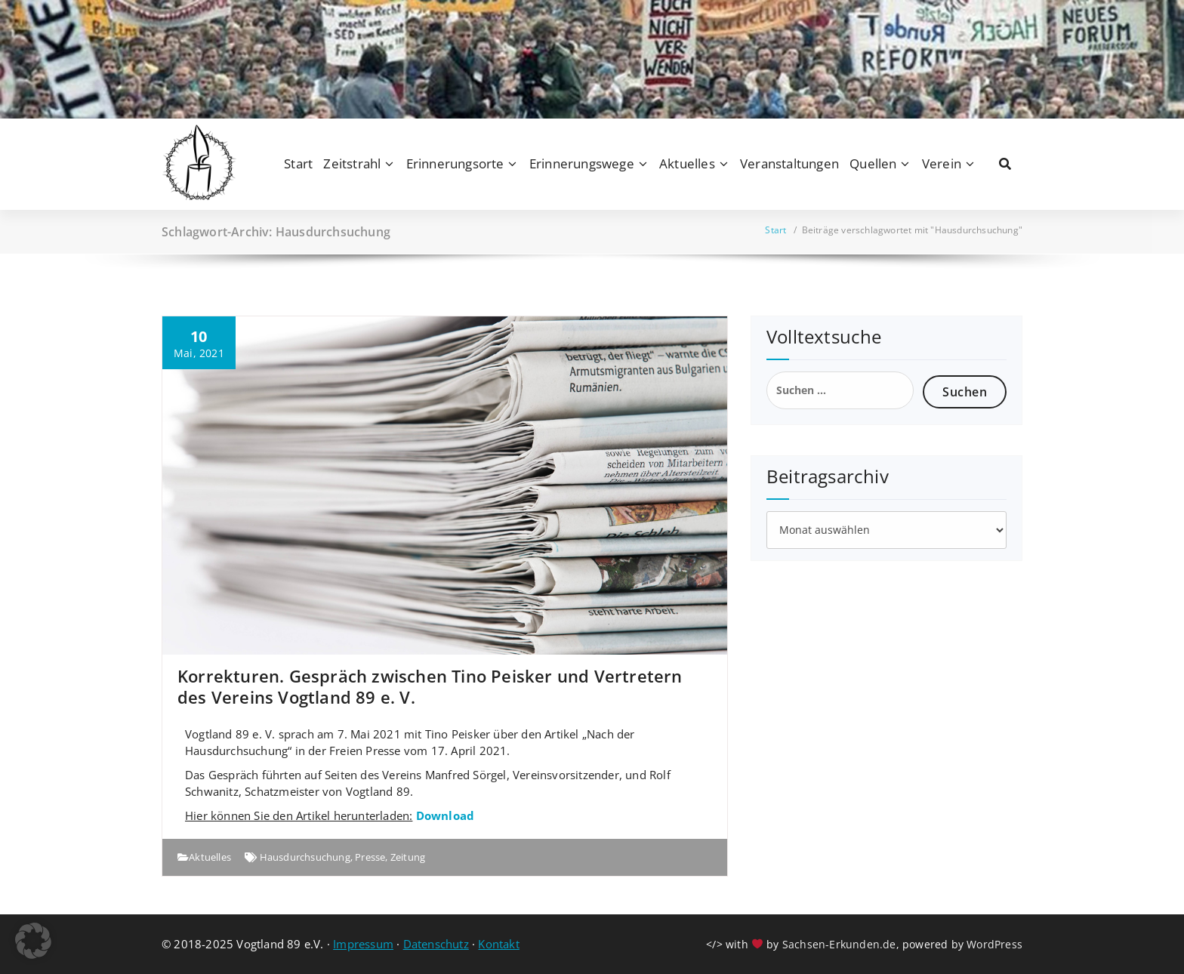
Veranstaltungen (789, 163)
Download (445, 815)
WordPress (994, 944)
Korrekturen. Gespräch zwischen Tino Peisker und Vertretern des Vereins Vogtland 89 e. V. (430, 686)
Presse (370, 857)
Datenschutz (436, 943)
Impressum (363, 943)
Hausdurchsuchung (305, 857)
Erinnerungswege (581, 163)
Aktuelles (687, 163)
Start (298, 163)
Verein (941, 163)
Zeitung (407, 857)
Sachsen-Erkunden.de (839, 944)
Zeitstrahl (352, 163)
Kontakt (498, 943)
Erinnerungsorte (455, 163)
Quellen (872, 163)
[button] (33, 941)
